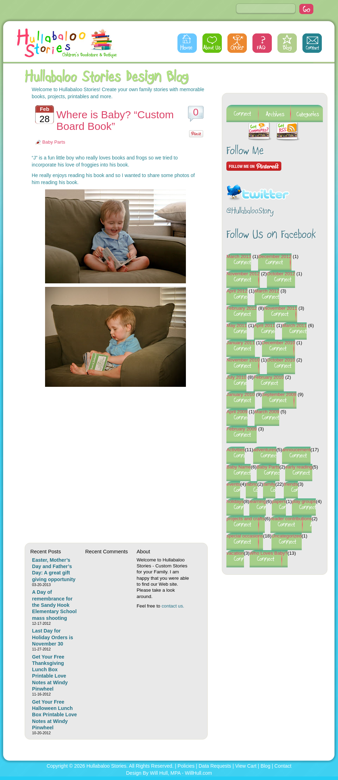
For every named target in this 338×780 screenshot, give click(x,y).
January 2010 (240, 394)
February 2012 (241, 308)
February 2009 (241, 429)
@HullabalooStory (250, 211)
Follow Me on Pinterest (253, 166)
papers (279, 501)
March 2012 (267, 291)
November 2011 (280, 308)
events (233, 484)
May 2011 (236, 325)
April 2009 (237, 411)
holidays (235, 501)
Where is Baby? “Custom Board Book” (115, 120)
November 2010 (243, 360)
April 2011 (264, 325)
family (269, 484)
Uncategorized (286, 536)
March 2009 (267, 411)
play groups (304, 501)
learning (257, 501)
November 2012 (243, 273)
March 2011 (294, 325)
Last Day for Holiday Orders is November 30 (52, 637)
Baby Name (238, 467)
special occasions (244, 536)
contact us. (173, 606)
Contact (312, 43)
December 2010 (278, 342)
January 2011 (240, 342)
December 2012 (275, 256)
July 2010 (236, 377)
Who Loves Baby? (269, 553)
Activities (235, 449)
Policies (185, 766)
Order (237, 43)
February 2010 (269, 377)
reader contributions (291, 518)
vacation (235, 553)
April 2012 (237, 291)
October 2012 (281, 273)
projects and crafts (245, 518)
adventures (264, 449)
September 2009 (279, 394)
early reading (298, 467)
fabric (251, 484)
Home (187, 43)
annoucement (296, 449)
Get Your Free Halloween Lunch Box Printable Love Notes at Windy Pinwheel (54, 714)
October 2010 (281, 360)
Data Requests (215, 766)
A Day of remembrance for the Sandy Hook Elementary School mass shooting (54, 605)
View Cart (245, 766)
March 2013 (238, 256)
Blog (287, 43)
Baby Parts (53, 142)
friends (291, 484)
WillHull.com (198, 773)
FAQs (262, 43)
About (212, 43)
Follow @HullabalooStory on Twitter (258, 188)
